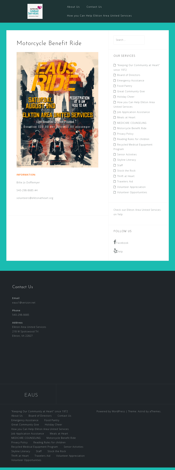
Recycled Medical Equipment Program (34, 449)
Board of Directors (128, 77)
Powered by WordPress (111, 413)
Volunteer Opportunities (132, 195)
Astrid (141, 413)
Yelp (118, 253)
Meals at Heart (126, 120)
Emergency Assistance (130, 83)
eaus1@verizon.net (24, 305)
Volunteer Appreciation (131, 189)
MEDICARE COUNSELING (132, 125)
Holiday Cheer (125, 99)
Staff (120, 167)
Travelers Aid (125, 184)
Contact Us (94, 6)
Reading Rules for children (133, 141)
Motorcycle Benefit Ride (132, 130)
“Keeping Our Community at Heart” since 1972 (39, 413)
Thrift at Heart (126, 178)
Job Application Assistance (133, 114)
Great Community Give (131, 93)
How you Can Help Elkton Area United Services (99, 15)
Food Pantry (124, 88)
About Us (73, 6)
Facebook (121, 244)
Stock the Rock (126, 173)
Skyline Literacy (126, 162)
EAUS (31, 397)
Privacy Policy (125, 136)
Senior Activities (127, 157)
